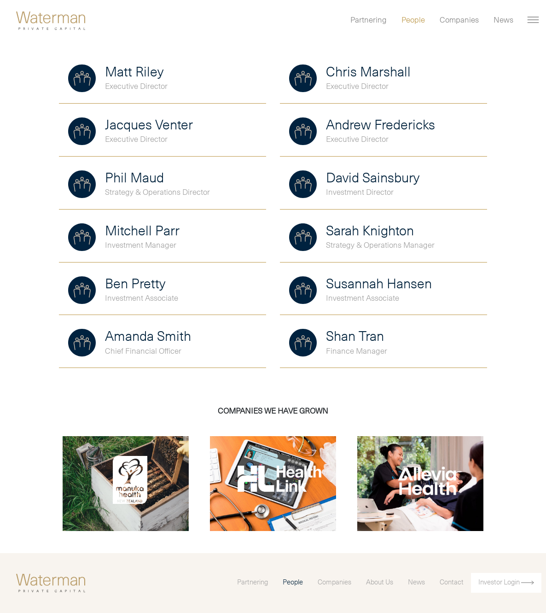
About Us (379, 582)
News (503, 20)
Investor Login (506, 582)
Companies (459, 20)
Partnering (368, 20)
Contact (452, 582)
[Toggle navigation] (532, 20)
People (413, 20)
